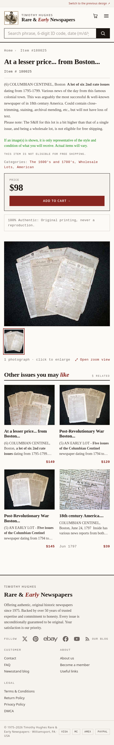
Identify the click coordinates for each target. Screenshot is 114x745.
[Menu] (106, 16)
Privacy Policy (14, 704)
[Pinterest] (35, 638)
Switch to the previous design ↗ (89, 3)
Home (8, 50)
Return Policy (14, 697)
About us (67, 658)
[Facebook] (65, 638)
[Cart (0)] (95, 16)
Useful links (69, 671)
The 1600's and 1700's (52, 162)
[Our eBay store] (51, 638)
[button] (57, 283)
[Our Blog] (96, 638)
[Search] (103, 33)
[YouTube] (77, 638)
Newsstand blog (16, 671)
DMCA (9, 710)
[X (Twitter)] (25, 638)
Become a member (75, 664)
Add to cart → (57, 201)
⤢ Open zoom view (92, 359)
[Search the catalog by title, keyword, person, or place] (50, 33)
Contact (10, 658)
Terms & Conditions (19, 691)
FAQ (7, 664)
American (25, 167)
